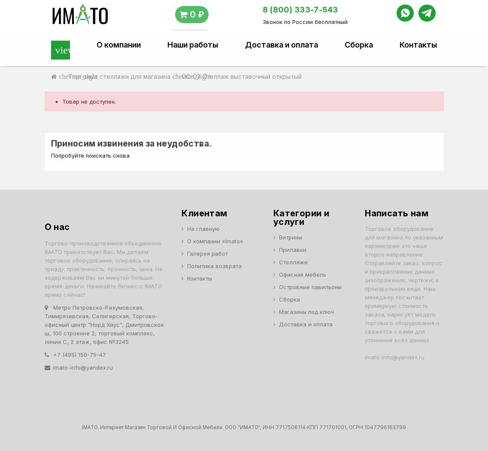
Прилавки (292, 249)
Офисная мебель (302, 274)
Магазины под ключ (306, 311)
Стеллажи (293, 262)
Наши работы (192, 45)
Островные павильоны (310, 287)
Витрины (290, 237)
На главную (203, 228)
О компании (119, 45)
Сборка (359, 45)
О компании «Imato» (215, 241)
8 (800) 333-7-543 (300, 9)
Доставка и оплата (281, 45)
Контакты (418, 45)
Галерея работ (207, 253)
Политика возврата (214, 266)
